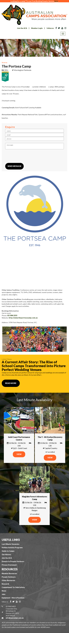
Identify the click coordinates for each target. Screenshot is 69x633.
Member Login (37, 28)
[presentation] (22, 156)
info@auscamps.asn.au (15, 618)
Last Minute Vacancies (10, 544)
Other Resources (8, 580)
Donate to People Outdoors (13, 561)
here (56, 1)
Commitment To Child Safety (13, 587)
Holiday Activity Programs (12, 548)
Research (5, 584)
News (4, 591)
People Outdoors (9, 577)
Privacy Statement (9, 565)
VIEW (19, 454)
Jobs (3, 594)
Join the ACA (22, 28)
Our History (6, 554)
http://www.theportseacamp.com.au (23, 318)
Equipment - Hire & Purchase (13, 598)
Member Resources (9, 573)
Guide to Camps (8, 551)
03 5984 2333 (12, 315)
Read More (10, 383)
